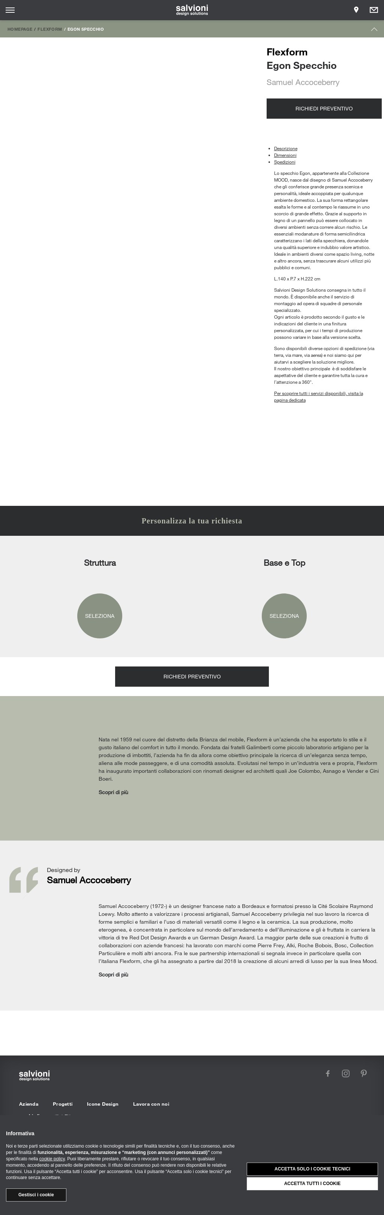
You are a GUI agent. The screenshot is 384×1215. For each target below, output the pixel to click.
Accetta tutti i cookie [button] (312, 1183)
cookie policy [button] (52, 1158)
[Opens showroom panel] (356, 10)
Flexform (50, 28)
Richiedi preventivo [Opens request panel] (324, 108)
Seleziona (99, 616)
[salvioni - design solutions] (192, 10)
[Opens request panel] (374, 10)
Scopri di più (113, 792)
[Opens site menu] (10, 10)
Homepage (20, 28)
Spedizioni (285, 162)
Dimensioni (285, 155)
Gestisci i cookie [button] (36, 1194)
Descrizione (285, 148)
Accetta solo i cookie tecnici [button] (312, 1169)
